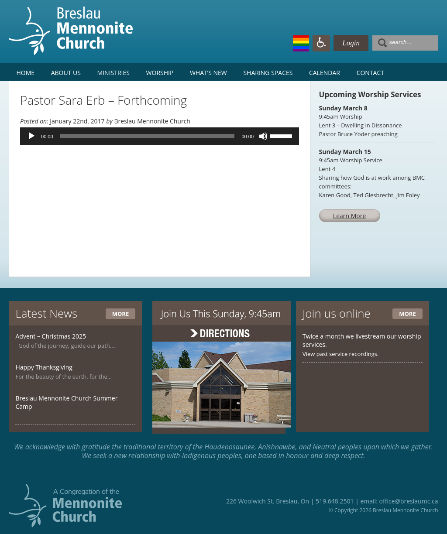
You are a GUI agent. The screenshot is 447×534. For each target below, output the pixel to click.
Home (25, 72)
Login (351, 43)
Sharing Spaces (267, 72)
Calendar (324, 72)
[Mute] (263, 136)
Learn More (349, 216)
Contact (370, 72)
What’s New (208, 72)
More (120, 314)
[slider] (147, 136)
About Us (66, 72)
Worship (160, 72)
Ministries (113, 72)
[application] (159, 136)
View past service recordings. (341, 354)
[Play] (31, 136)
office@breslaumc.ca (408, 501)
